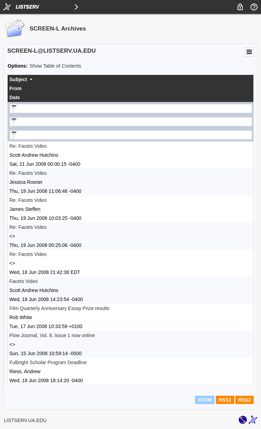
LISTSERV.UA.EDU (25, 420)
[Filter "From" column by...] (131, 121)
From (15, 88)
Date (14, 97)
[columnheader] (130, 79)
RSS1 (225, 400)
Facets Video (23, 281)
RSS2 (244, 400)
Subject (18, 79)
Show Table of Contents (55, 66)
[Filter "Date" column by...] (131, 134)
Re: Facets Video (28, 146)
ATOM (205, 400)
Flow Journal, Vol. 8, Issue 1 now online (52, 335)
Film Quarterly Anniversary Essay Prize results (59, 308)
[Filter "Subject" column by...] (131, 108)
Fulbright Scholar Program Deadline (48, 362)
